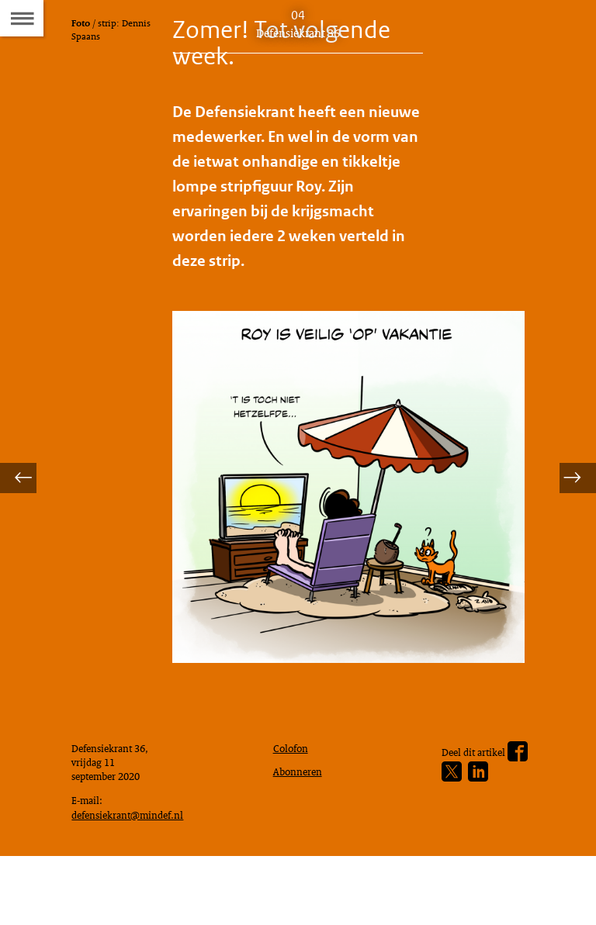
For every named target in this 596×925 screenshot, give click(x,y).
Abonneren (301, 830)
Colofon (294, 803)
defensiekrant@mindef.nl (134, 878)
